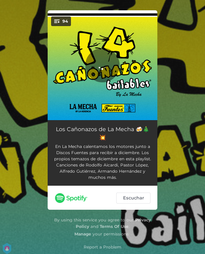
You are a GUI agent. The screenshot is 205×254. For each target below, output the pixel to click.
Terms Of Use (114, 226)
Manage (82, 233)
